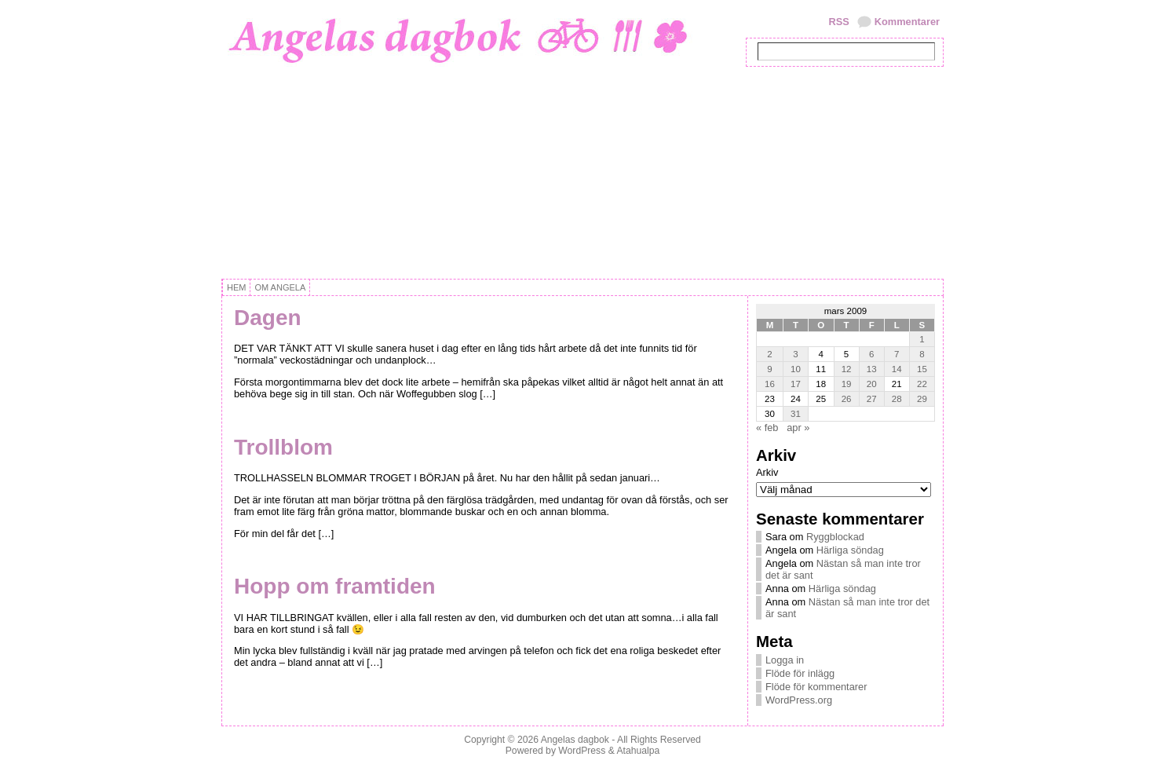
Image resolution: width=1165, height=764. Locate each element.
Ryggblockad (835, 537)
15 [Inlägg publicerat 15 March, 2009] (922, 369)
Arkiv (767, 472)
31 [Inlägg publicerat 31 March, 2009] (796, 414)
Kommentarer (907, 21)
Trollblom (283, 447)
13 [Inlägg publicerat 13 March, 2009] (872, 369)
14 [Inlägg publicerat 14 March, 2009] (897, 369)
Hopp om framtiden (335, 586)
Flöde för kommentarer (816, 687)
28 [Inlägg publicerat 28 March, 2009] (897, 399)
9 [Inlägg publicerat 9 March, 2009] (769, 369)
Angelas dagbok (575, 739)
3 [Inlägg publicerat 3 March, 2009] (795, 354)
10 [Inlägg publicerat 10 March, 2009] (796, 369)
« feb (767, 427)
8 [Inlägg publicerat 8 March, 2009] (921, 354)
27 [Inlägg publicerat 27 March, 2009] (872, 399)
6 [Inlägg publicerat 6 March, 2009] (871, 354)
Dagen (267, 317)
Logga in (784, 660)
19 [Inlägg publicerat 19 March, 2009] (847, 384)
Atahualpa (637, 750)
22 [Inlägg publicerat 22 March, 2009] (922, 384)
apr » (798, 427)
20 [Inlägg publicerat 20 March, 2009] (872, 384)
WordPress (581, 750)
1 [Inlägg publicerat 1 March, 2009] (921, 339)
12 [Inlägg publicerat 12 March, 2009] (847, 369)
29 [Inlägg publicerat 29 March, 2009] (922, 399)
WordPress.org (798, 700)
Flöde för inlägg (799, 673)
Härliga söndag (850, 550)
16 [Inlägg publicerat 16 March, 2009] (770, 384)
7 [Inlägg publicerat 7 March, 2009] (896, 354)
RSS (838, 21)
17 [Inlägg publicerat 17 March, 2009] (796, 384)
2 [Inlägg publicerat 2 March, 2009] (769, 354)
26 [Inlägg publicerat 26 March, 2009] (847, 399)
